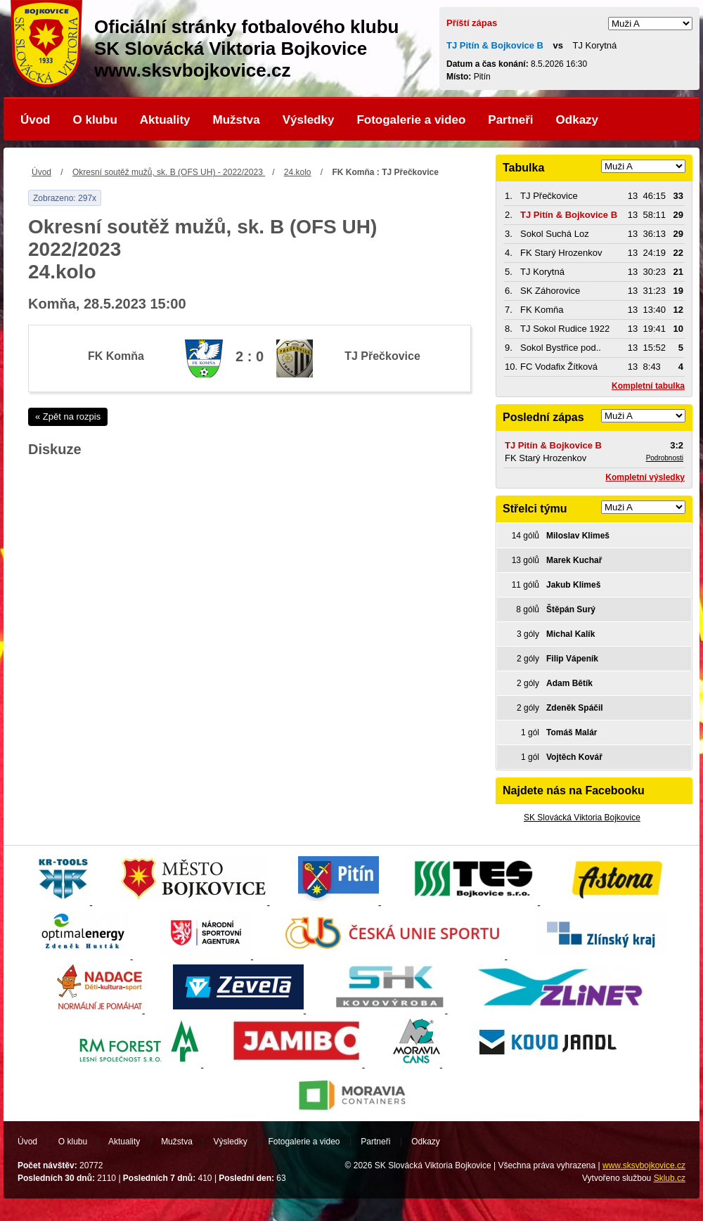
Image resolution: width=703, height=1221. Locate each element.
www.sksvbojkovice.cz (643, 1165)
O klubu (95, 120)
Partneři (510, 120)
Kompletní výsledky (645, 477)
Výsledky (309, 120)
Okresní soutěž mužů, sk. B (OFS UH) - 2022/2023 (168, 172)
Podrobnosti (664, 458)
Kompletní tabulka (648, 386)
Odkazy (577, 120)
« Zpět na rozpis (68, 416)
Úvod (35, 120)
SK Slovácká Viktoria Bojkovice (582, 817)
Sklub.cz (669, 1178)
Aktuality (165, 120)
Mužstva (236, 120)
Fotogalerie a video (410, 120)
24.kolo (297, 172)
